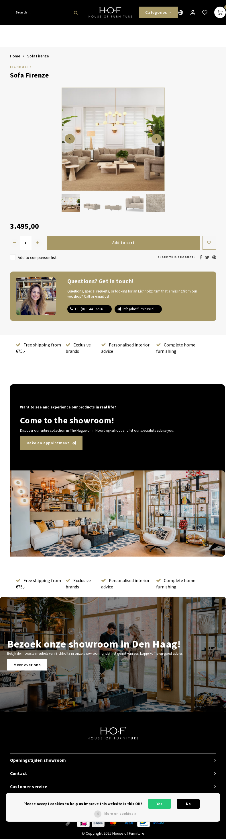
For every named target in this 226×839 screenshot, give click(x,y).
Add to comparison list (37, 257)
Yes (159, 803)
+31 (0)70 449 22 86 (88, 309)
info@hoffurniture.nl (138, 309)
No (188, 803)
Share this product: (176, 257)
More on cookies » (120, 813)
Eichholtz (21, 67)
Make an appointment (51, 442)
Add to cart (123, 242)
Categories (158, 12)
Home (15, 56)
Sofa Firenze (38, 56)
